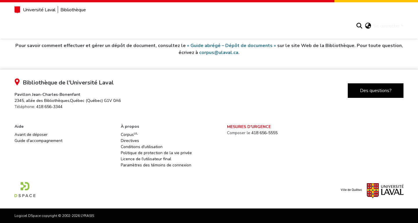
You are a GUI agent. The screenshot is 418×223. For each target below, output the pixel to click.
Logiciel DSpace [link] (36, 215)
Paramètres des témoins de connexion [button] (160, 165)
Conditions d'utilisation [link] (145, 147)
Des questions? (367, 90)
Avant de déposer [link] (39, 134)
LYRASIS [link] (95, 215)
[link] (76, 100)
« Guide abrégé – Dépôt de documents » (242, 45)
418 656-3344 (58, 106)
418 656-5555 (264, 133)
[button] (351, 25)
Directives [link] (134, 140)
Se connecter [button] (379, 26)
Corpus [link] (133, 134)
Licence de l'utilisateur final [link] (150, 159)
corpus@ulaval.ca (229, 52)
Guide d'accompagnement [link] (47, 140)
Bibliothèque (81, 10)
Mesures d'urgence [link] (248, 127)
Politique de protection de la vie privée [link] (160, 153)
